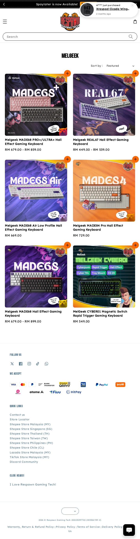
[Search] (131, 36)
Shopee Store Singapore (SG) (31, 429)
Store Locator (20, 419)
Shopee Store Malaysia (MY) (30, 424)
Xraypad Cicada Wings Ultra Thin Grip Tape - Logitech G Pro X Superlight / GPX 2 (113, 8)
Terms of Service (88, 526)
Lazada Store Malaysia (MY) (30, 452)
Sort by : (97, 65)
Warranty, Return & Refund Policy (30, 526)
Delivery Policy (112, 526)
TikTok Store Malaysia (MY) (29, 457)
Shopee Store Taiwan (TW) (29, 438)
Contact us (17, 414)
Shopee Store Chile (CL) (27, 447)
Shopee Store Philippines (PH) (31, 443)
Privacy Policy (65, 526)
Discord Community (24, 462)
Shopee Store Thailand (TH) (30, 433)
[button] (5, 21)
